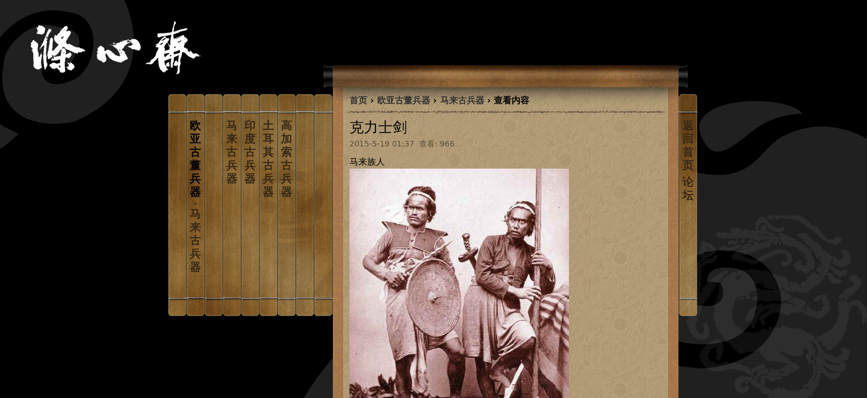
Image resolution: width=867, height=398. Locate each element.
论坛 (687, 188)
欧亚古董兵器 (403, 100)
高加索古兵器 (286, 158)
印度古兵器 (249, 152)
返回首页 (687, 145)
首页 (358, 100)
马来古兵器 (231, 152)
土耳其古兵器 (268, 158)
